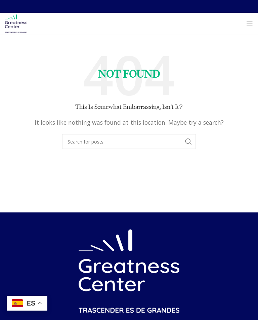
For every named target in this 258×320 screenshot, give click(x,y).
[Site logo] (16, 23)
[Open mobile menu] (249, 24)
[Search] (129, 141)
